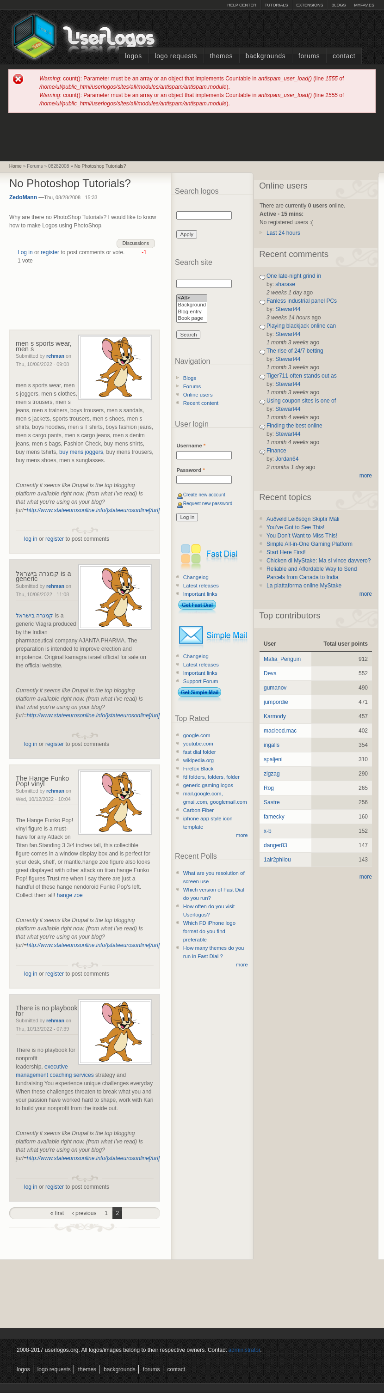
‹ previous (84, 1213)
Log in (25, 252)
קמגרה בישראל (34, 615)
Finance (276, 450)
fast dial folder (199, 752)
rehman (55, 356)
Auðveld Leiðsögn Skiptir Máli (302, 519)
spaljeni (273, 759)
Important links (200, 594)
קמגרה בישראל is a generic (43, 576)
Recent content (201, 403)
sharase (285, 284)
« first (57, 1213)
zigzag (272, 773)
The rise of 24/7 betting (294, 351)
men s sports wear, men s (44, 346)
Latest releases (201, 585)
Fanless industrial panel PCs (301, 301)
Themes (221, 56)
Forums (309, 56)
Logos (133, 56)
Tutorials (276, 5)
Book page (192, 318)
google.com (197, 735)
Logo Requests (176, 56)
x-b (268, 831)
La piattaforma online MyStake (303, 585)
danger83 (275, 845)
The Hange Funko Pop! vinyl (42, 781)
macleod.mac (280, 730)
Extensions (309, 5)
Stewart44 (287, 309)
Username (190, 445)
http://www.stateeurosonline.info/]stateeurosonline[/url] (93, 510)
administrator (244, 1350)
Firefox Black (198, 768)
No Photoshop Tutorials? (100, 166)
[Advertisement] (192, 136)
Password (190, 470)
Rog (269, 788)
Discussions (136, 243)
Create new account (204, 494)
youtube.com (198, 743)
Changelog (196, 577)
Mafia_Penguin (282, 659)
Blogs (338, 5)
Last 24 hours (283, 233)
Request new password (208, 503)
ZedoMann (23, 197)
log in (30, 539)
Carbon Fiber (198, 810)
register (50, 252)
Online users (198, 394)
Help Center (241, 5)
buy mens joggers (81, 452)
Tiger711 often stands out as (301, 376)
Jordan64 (286, 459)
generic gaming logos (208, 785)
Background (192, 305)
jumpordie (276, 702)
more (242, 835)
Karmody (275, 716)
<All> (192, 298)
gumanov (275, 687)
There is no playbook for (47, 1010)
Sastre (272, 802)
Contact (344, 56)
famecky (274, 816)
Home (15, 166)
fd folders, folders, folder (211, 777)
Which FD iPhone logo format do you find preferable (209, 931)
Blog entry (192, 312)
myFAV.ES (364, 5)
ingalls (271, 745)
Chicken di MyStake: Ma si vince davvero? (318, 560)
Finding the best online (294, 425)
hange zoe (70, 895)
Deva (270, 673)
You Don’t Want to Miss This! (301, 535)
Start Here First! (286, 552)
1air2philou (277, 859)
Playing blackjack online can (301, 326)
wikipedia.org (198, 760)
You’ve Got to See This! (295, 527)
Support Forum (200, 681)
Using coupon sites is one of (301, 400)
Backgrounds (266, 56)
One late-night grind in (293, 276)
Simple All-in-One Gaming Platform (309, 544)
